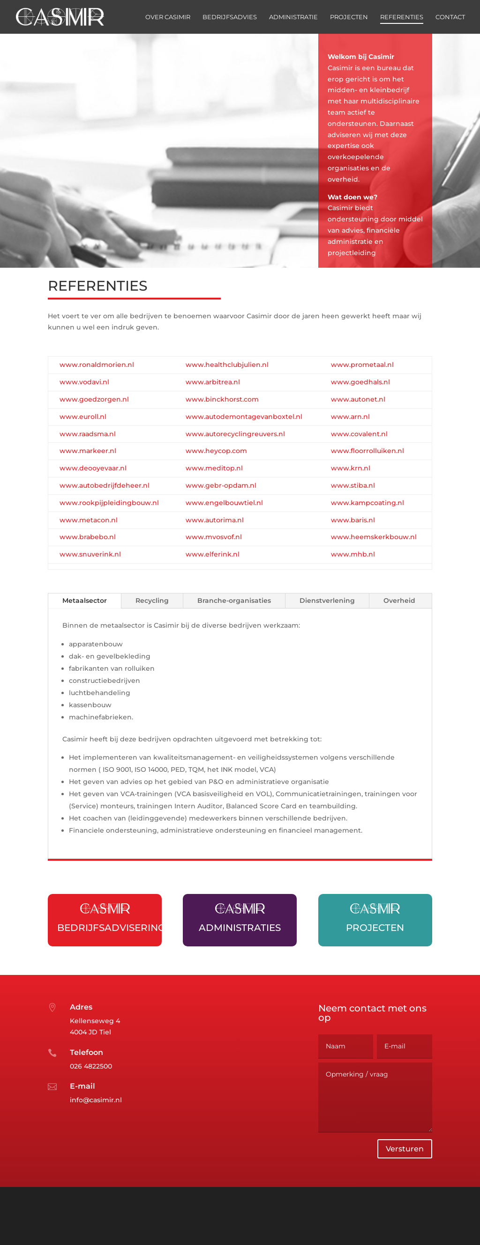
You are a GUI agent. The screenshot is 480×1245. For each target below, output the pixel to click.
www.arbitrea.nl (213, 382)
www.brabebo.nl (88, 537)
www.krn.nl (350, 468)
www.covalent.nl (359, 434)
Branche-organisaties (234, 600)
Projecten (349, 17)
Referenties (401, 17)
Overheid (399, 600)
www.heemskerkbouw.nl (374, 537)
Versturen (405, 1174)
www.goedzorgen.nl (94, 399)
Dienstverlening (327, 600)
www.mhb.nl (353, 554)
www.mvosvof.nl (214, 537)
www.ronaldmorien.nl (97, 364)
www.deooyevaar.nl (93, 468)
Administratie (293, 17)
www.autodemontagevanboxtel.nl (244, 416)
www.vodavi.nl (84, 382)
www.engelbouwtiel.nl (224, 502)
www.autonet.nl (358, 399)
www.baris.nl (353, 520)
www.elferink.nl (213, 554)
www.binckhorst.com (222, 399)
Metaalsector (84, 600)
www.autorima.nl (215, 520)
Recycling (152, 600)
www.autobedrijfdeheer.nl (105, 485)
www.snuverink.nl (90, 554)
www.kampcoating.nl (367, 502)
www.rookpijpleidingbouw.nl (109, 502)
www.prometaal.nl (362, 364)
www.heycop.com (216, 451)
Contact (450, 17)
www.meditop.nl (214, 468)
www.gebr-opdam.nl (221, 485)
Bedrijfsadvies (229, 17)
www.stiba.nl (353, 485)
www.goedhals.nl (360, 382)
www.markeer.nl (88, 451)
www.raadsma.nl (88, 434)
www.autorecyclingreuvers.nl (235, 434)
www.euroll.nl (83, 416)
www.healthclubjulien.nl (227, 364)
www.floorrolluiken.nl (367, 451)
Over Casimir (167, 17)
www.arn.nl (350, 416)
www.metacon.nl (89, 520)
